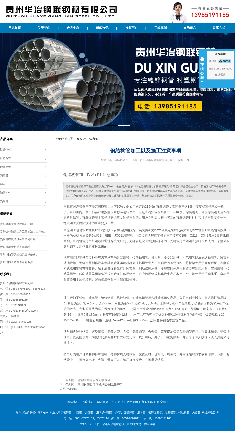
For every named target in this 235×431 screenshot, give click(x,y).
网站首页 (14, 28)
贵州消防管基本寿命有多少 (16, 262)
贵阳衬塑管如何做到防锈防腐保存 (100, 384)
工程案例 (160, 28)
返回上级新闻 (68, 388)
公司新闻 (92, 138)
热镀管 (4, 201)
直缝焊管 (129, 412)
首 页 (79, 138)
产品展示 (132, 401)
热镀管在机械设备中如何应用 (18, 239)
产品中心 (73, 28)
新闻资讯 (102, 28)
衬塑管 (78, 412)
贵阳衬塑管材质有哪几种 (15, 246)
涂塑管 (89, 412)
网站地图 (72, 401)
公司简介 (117, 401)
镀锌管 (67, 412)
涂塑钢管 (5, 166)
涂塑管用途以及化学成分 (94, 380)
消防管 (4, 175)
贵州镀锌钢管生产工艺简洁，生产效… (23, 231)
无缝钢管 (170, 412)
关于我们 (44, 28)
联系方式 (219, 28)
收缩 (202, 73)
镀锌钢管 (5, 149)
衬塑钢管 (5, 158)
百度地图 (87, 401)
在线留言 (189, 28)
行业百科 (131, 28)
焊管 (2, 184)
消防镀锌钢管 (104, 412)
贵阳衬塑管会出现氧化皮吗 (16, 223)
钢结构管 (5, 192)
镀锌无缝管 (155, 412)
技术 (133, 424)
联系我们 (162, 401)
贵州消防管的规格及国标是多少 (19, 254)
